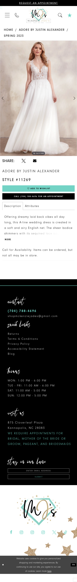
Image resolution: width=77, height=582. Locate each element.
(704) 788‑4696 (22, 316)
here (49, 579)
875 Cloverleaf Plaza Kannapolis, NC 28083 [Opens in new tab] (39, 438)
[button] (7, 15)
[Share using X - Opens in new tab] (23, 161)
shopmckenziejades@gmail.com (33, 321)
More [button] (9, 243)
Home (8, 30)
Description (12, 210)
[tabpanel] (38, 98)
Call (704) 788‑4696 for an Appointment (39, 199)
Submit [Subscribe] (39, 484)
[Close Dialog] (4, 573)
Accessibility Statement (26, 353)
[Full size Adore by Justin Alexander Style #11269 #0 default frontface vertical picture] (38, 98)
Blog (11, 358)
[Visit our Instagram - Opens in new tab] (21, 540)
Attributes (32, 210)
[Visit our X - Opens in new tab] (54, 540)
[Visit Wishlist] (69, 15)
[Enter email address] (38, 476)
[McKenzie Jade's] (38, 15)
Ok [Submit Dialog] (73, 572)
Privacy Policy (19, 348)
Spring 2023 (14, 36)
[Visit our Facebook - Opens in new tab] (11, 540)
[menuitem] (7, 15)
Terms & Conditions (23, 343)
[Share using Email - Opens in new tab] (35, 161)
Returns (13, 338)
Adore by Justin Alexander (42, 30)
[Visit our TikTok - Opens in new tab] (65, 540)
